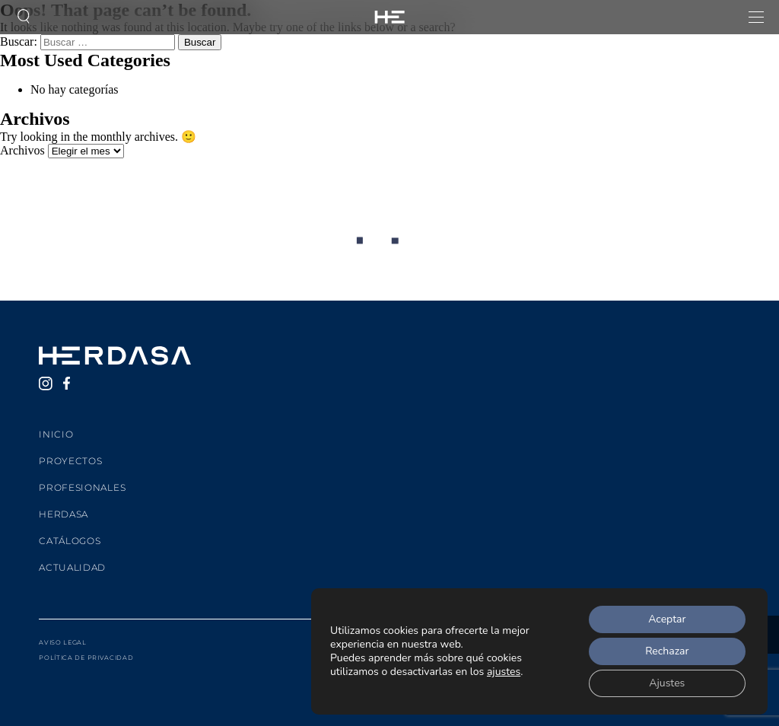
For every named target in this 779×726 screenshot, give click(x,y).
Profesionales (82, 487)
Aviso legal (63, 642)
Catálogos (69, 540)
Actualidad (72, 567)
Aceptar (666, 619)
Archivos (22, 150)
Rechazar (666, 651)
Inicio (56, 434)
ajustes (503, 672)
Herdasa (63, 514)
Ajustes (667, 683)
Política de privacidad (86, 657)
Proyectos (70, 460)
